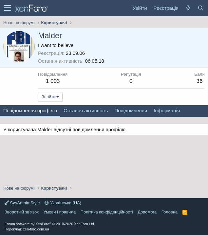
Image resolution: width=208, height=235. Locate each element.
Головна (169, 212)
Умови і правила (60, 212)
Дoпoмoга (147, 212)
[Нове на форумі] (188, 8)
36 (200, 81)
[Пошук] (200, 8)
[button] (7, 8)
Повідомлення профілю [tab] (30, 110)
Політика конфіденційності (107, 212)
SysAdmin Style (22, 202)
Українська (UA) (63, 202)
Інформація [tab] (167, 110)
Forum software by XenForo (50, 224)
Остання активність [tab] (86, 110)
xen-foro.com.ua (36, 229)
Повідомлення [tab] (130, 110)
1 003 (53, 81)
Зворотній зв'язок (22, 212)
